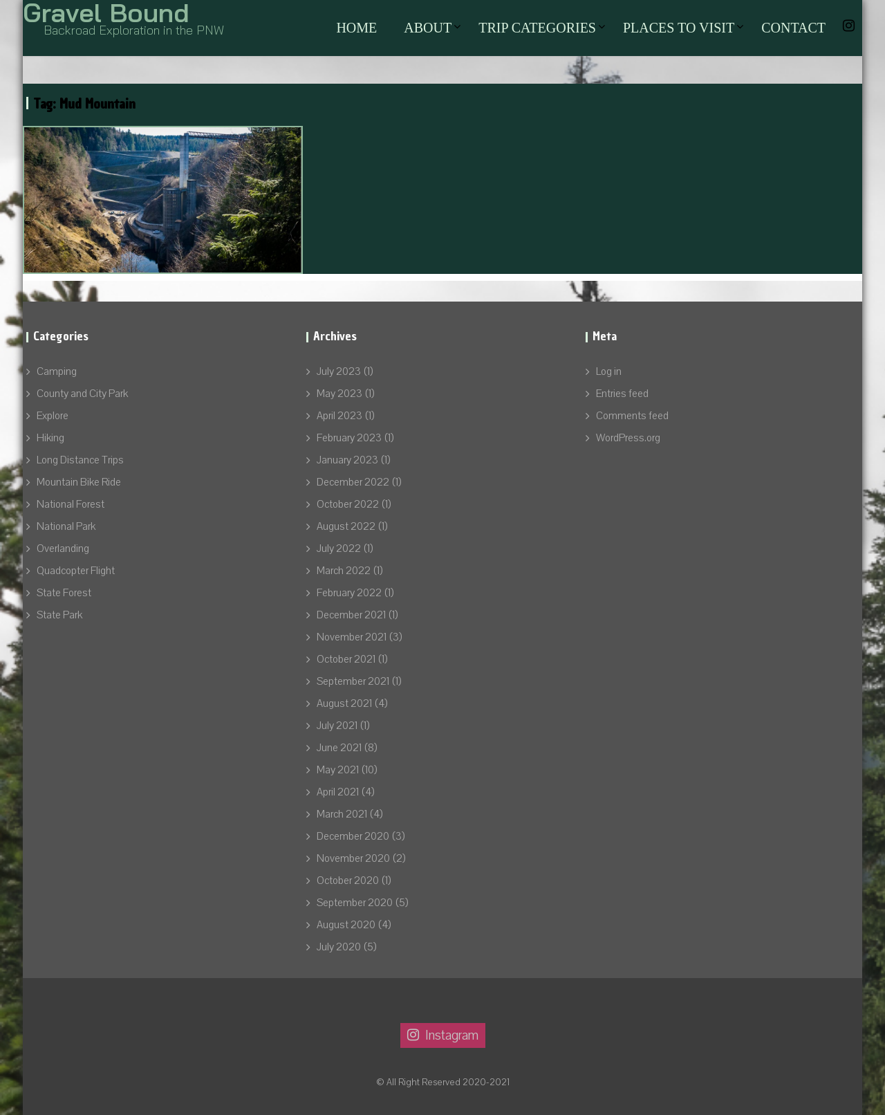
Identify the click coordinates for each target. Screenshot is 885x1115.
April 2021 (338, 792)
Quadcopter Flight (76, 571)
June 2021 (339, 748)
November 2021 (351, 637)
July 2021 (337, 725)
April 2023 (339, 416)
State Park (59, 615)
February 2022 (349, 593)
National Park (66, 526)
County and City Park (82, 393)
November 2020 (353, 858)
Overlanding (63, 548)
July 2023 (339, 371)
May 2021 (338, 770)
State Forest (64, 593)
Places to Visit (678, 27)
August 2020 (346, 925)
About (427, 27)
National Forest (70, 504)
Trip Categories (537, 27)
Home (356, 27)
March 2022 (344, 571)
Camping (57, 371)
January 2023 (347, 460)
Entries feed (622, 393)
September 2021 (353, 681)
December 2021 (351, 615)
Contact (793, 27)
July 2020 (339, 947)
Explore (52, 416)
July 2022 (339, 548)
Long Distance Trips (80, 460)
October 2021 (346, 659)
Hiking (50, 438)
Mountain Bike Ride (79, 482)
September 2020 (355, 903)
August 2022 (346, 526)
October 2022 (348, 504)
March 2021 (342, 814)
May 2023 (339, 393)
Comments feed (632, 416)
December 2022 (353, 482)
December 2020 (353, 836)
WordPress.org (628, 438)
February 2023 (349, 438)
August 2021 (344, 703)
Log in (609, 371)
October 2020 (348, 880)
